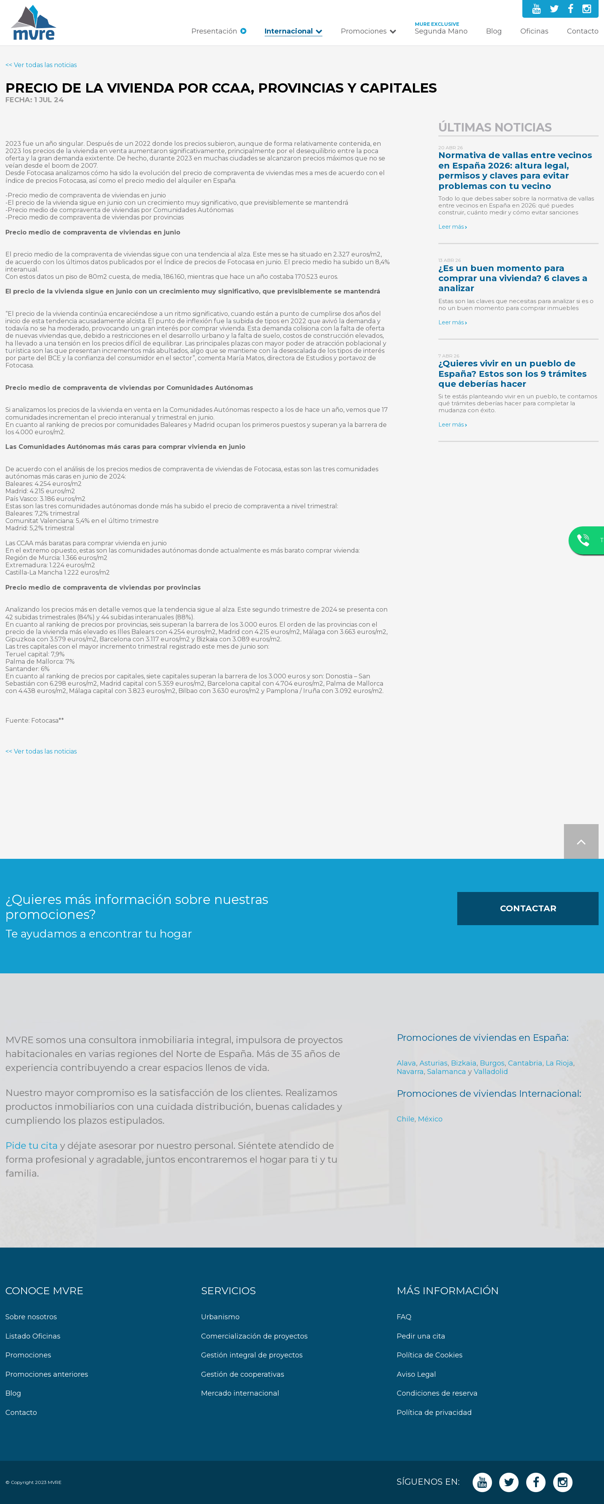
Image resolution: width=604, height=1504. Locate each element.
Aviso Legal (416, 1375)
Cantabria (525, 1063)
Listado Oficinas (32, 1336)
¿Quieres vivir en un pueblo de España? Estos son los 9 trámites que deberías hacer (512, 373)
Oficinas (534, 31)
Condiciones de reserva (437, 1393)
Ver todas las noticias (45, 65)
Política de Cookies (430, 1355)
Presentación (214, 31)
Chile (405, 1119)
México (430, 1119)
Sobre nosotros (31, 1317)
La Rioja (559, 1063)
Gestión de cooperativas (242, 1375)
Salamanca (446, 1071)
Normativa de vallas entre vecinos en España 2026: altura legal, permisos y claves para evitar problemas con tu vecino (515, 170)
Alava (406, 1063)
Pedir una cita (421, 1336)
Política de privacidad (434, 1413)
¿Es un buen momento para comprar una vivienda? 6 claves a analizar (512, 278)
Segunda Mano (441, 31)
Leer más (451, 226)
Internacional (289, 31)
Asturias (433, 1063)
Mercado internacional (240, 1393)
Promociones (364, 31)
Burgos (492, 1063)
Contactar (528, 908)
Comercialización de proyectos (254, 1336)
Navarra (410, 1071)
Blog (494, 31)
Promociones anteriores (46, 1375)
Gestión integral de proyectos (252, 1355)
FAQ (404, 1317)
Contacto (583, 31)
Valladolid (491, 1071)
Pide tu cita (31, 1145)
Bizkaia (463, 1063)
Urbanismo (220, 1317)
